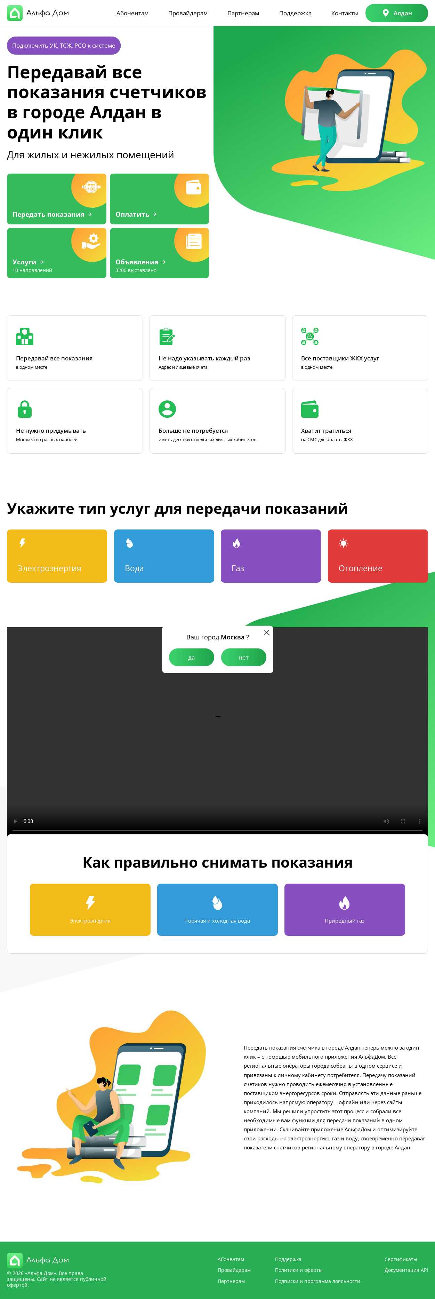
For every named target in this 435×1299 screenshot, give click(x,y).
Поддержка (295, 13)
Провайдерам (188, 13)
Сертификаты (401, 1259)
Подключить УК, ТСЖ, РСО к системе (63, 45)
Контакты (345, 13)
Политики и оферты (299, 1270)
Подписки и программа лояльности (317, 1281)
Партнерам (243, 13)
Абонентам (132, 13)
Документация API (406, 1270)
